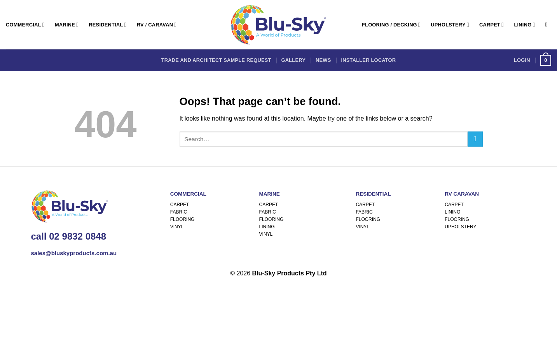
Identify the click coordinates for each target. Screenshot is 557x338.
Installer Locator (368, 60)
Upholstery (450, 24)
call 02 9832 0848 (69, 236)
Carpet (491, 24)
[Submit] (475, 139)
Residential (107, 24)
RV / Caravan (157, 24)
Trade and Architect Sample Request (216, 60)
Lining (524, 24)
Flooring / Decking (391, 24)
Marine (67, 24)
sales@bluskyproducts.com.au (74, 253)
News (323, 60)
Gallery (293, 60)
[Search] (548, 24)
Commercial (25, 24)
